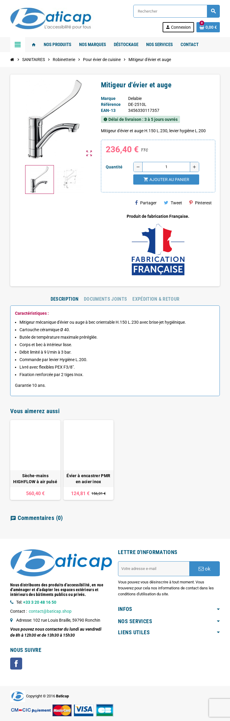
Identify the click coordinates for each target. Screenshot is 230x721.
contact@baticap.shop (50, 611)
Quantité (114, 167)
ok (205, 569)
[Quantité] (166, 167)
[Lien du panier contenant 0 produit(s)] (208, 27)
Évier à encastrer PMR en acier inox (88, 478)
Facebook (16, 664)
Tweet (173, 202)
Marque (108, 98)
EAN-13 (108, 110)
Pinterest (200, 202)
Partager (146, 202)
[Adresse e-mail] (153, 568)
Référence (111, 104)
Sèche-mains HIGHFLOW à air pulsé (35, 478)
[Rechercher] (176, 11)
